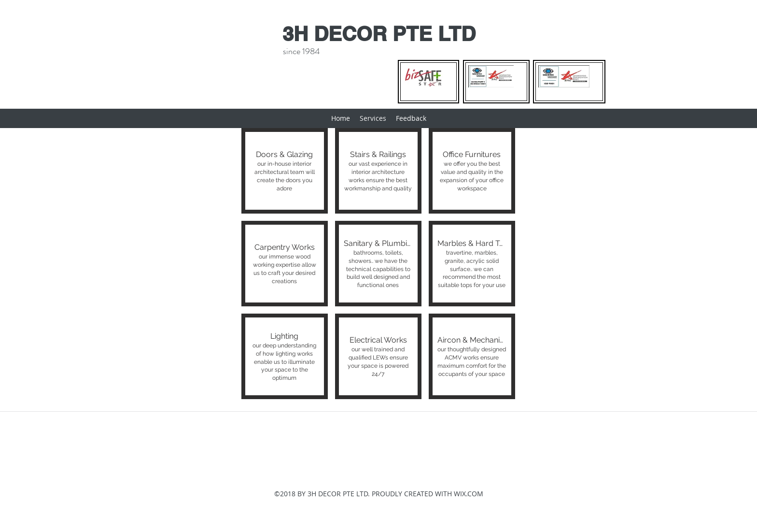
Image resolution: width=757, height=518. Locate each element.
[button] (284, 171)
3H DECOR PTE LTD (379, 34)
